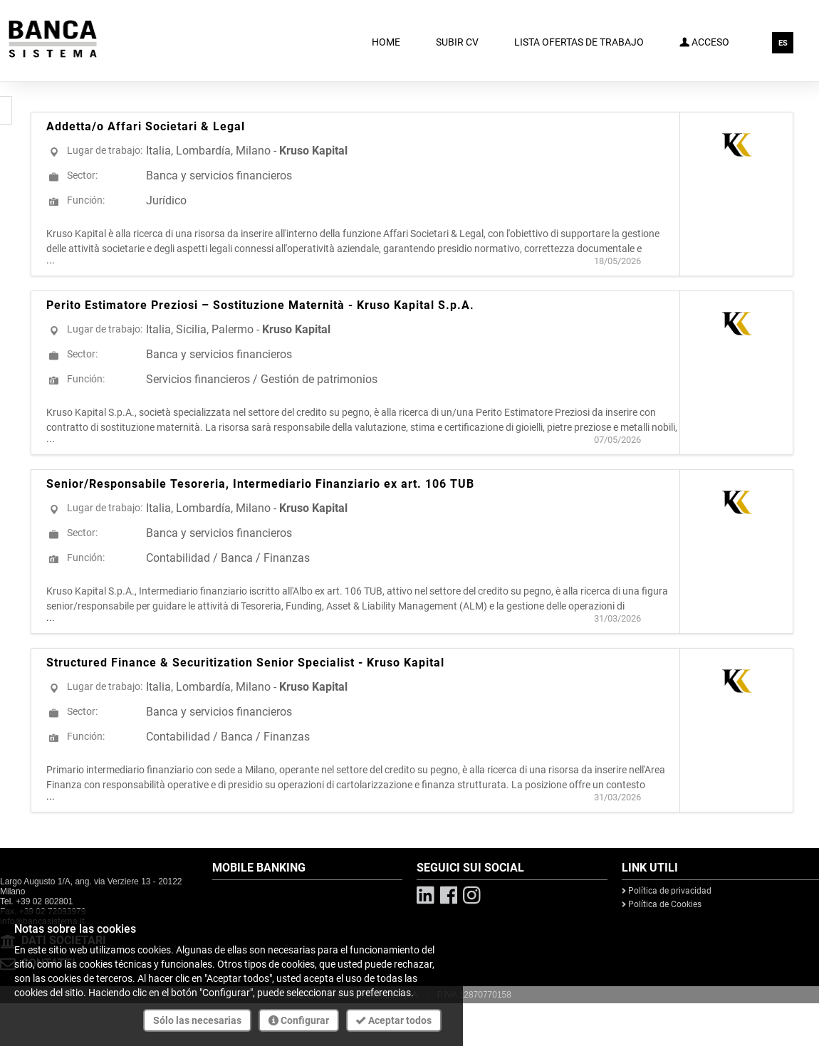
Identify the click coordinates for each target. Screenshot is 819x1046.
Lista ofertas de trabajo (579, 42)
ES (783, 43)
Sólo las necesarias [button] (197, 1020)
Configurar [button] (298, 1020)
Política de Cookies (661, 904)
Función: (86, 200)
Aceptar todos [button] (394, 1020)
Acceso (704, 41)
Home (386, 42)
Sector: (82, 175)
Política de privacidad (666, 891)
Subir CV (457, 42)
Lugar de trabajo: (104, 150)
